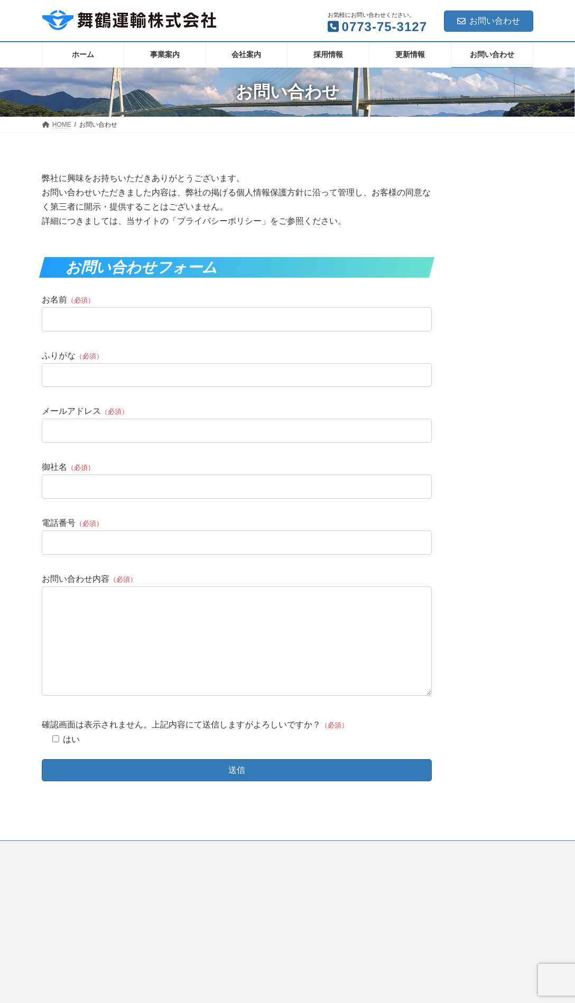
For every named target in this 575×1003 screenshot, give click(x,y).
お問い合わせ (488, 20)
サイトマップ (155, 871)
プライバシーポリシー (83, 871)
